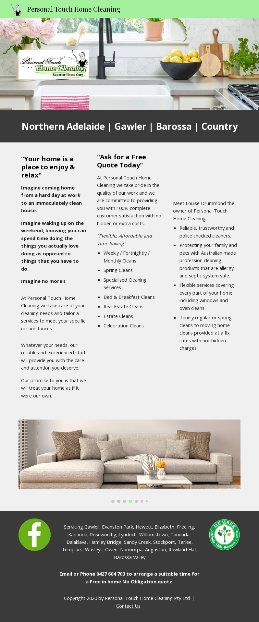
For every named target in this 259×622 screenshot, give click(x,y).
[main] (129, 126)
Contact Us (128, 606)
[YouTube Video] (205, 172)
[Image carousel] (129, 461)
